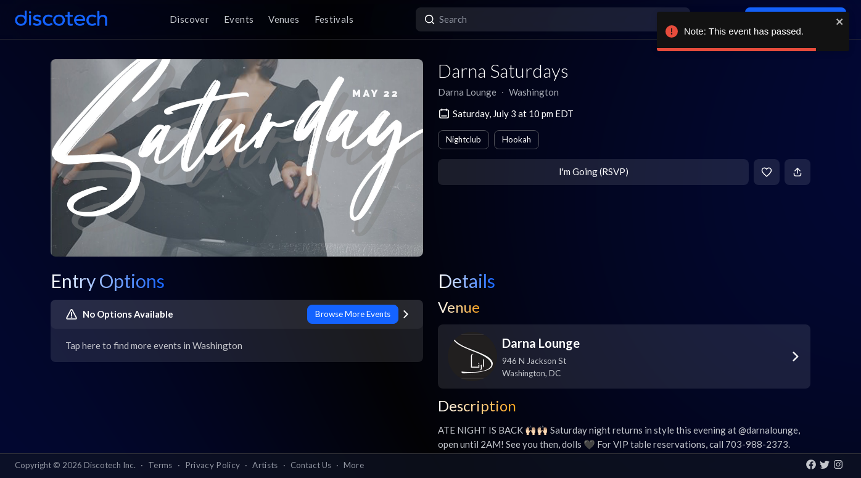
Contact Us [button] (310, 465)
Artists (265, 465)
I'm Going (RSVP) (593, 171)
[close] (840, 22)
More (354, 465)
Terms (160, 465)
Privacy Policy (213, 465)
